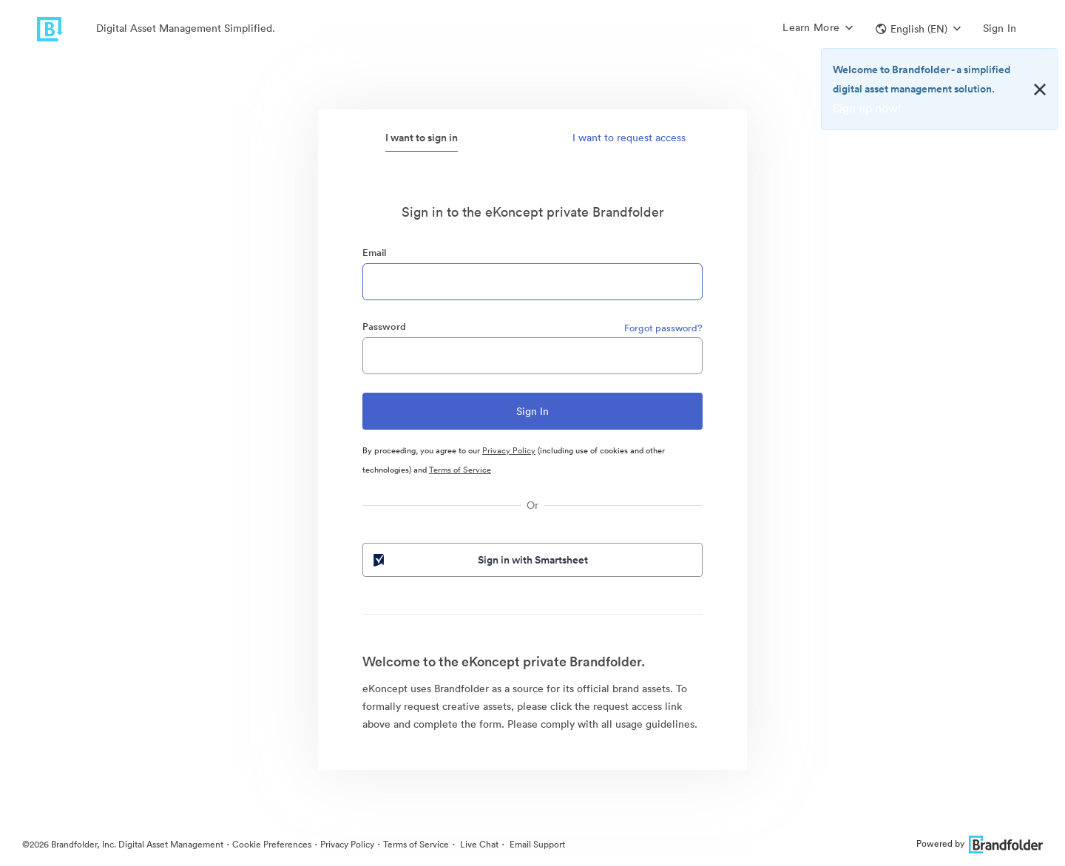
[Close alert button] (1040, 89)
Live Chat (478, 844)
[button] (918, 29)
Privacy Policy (508, 450)
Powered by (979, 843)
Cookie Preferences (271, 844)
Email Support (536, 844)
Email (374, 252)
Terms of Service (460, 470)
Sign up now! (867, 108)
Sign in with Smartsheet (479, 559)
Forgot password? (663, 328)
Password (384, 326)
